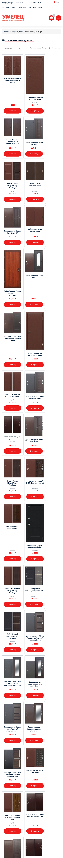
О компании (6, 777)
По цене (46, 48)
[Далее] (39, 757)
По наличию (56, 48)
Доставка (5, 7)
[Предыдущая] (24, 757)
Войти (57, 2)
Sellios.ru (17, 850)
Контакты (22, 7)
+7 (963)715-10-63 (37, 2)
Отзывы (5, 789)
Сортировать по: (23, 48)
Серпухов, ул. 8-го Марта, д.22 (14, 2)
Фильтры (7, 48)
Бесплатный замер (35, 7)
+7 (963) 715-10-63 (11, 808)
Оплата (13, 7)
